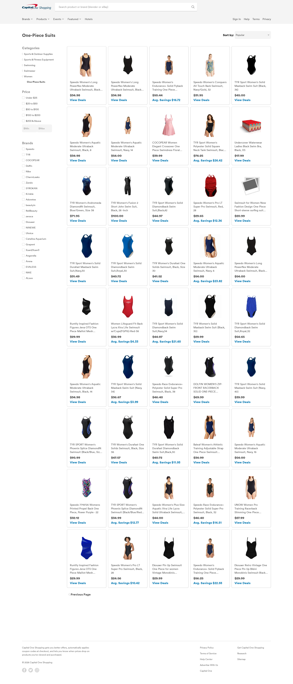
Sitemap (241, 661)
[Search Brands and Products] (193, 7)
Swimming (28, 65)
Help (246, 19)
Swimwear (28, 70)
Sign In (237, 19)
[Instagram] (37, 672)
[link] (36, 7)
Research (241, 655)
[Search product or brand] (126, 7)
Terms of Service (208, 655)
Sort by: (228, 34)
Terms (256, 19)
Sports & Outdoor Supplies (37, 54)
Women (27, 76)
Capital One (206, 672)
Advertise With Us (209, 667)
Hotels (88, 19)
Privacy (267, 19)
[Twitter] (30, 672)
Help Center (206, 661)
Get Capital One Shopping (250, 649)
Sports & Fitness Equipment (38, 59)
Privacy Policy (207, 649)
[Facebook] (24, 672)
